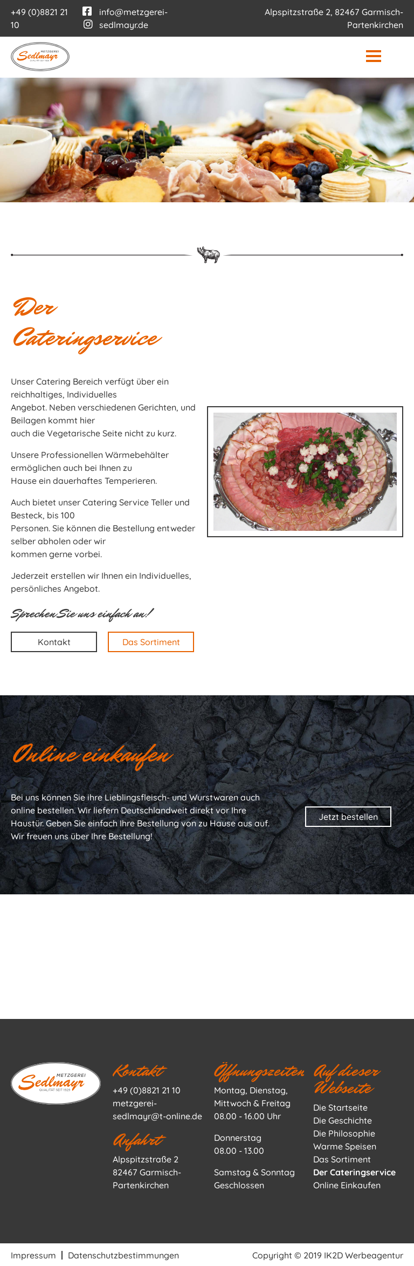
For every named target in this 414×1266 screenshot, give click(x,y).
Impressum (33, 1254)
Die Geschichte (342, 1119)
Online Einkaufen (347, 1184)
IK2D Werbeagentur (363, 1254)
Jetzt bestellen (348, 815)
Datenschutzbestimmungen (123, 1254)
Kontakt (54, 640)
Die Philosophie (344, 1132)
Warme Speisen (344, 1145)
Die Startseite (340, 1106)
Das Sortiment (151, 640)
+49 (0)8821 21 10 (147, 1089)
